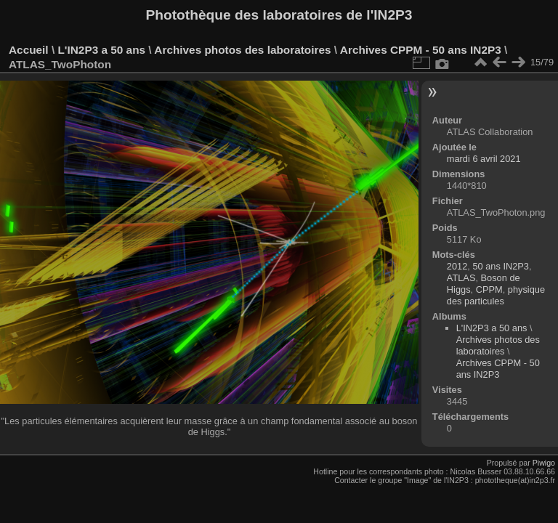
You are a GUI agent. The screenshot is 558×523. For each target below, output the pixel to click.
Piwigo (544, 462)
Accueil (29, 50)
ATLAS (461, 277)
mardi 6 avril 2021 (484, 158)
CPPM (489, 289)
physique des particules (496, 295)
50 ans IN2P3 (500, 266)
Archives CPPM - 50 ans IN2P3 (420, 50)
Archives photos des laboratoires (242, 50)
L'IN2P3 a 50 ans (101, 50)
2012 (457, 266)
